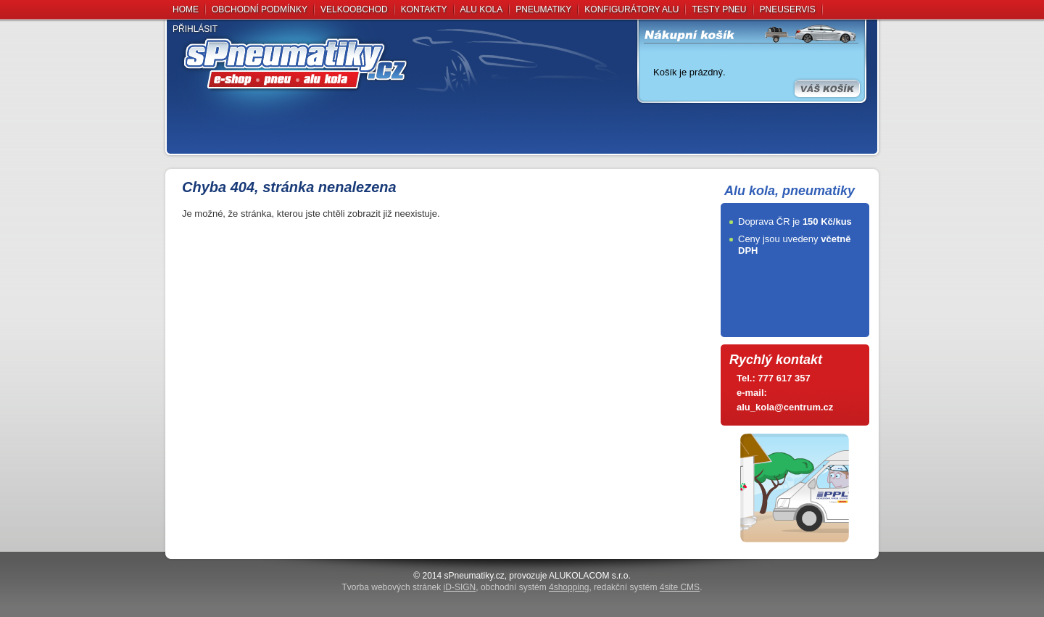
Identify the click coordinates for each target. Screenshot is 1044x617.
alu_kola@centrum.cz (785, 407)
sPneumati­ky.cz (474, 576)
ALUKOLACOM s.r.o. (590, 576)
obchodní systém (535, 587)
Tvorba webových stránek (409, 587)
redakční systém (647, 587)
